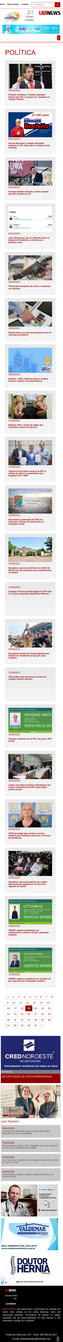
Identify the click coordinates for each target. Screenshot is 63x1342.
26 (29, 1014)
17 (15, 1008)
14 (41, 1002)
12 (27, 1002)
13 (34, 1002)
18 (22, 1008)
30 (8, 1019)
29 (49, 1014)
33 (29, 1019)
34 (35, 1019)
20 (35, 1008)
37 (8, 1025)
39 (22, 1025)
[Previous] (8, 997)
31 (15, 1019)
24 (15, 1014)
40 (29, 1025)
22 (49, 1008)
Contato (25, 4)
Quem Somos (13, 4)
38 (15, 1025)
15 (48, 1002)
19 (30, 1008)
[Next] (42, 1025)
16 (8, 1008)
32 (22, 1019)
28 (42, 1014)
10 (14, 1002)
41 (35, 1025)
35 (42, 1019)
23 (8, 1014)
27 (35, 1014)
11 (20, 1002)
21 (42, 1008)
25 (22, 1014)
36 (49, 1019)
